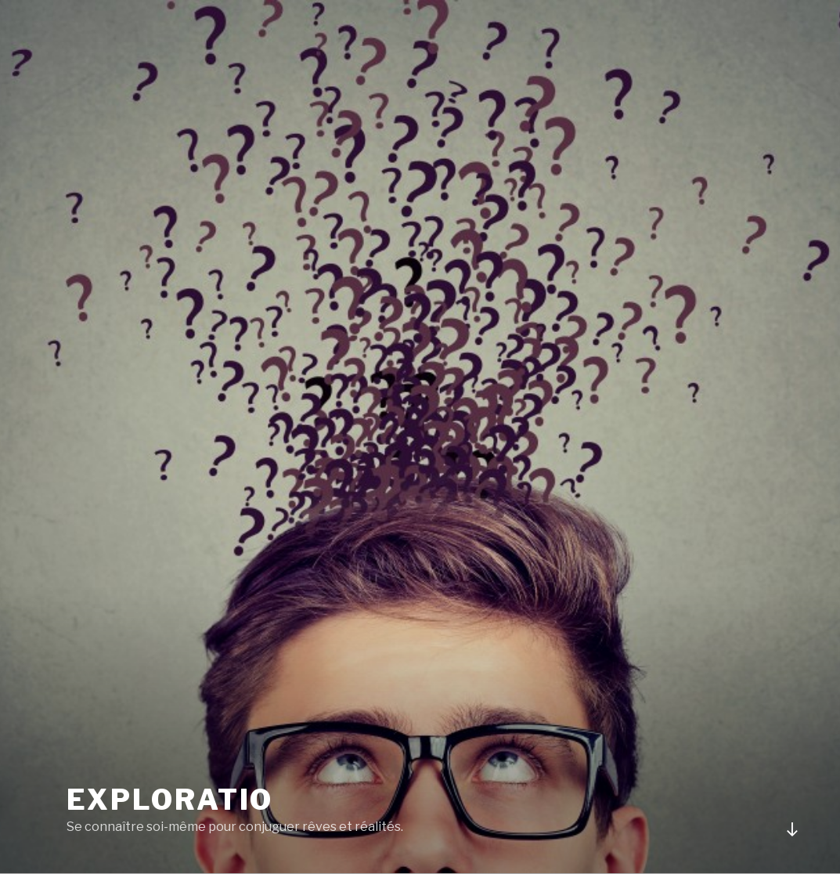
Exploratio (170, 799)
